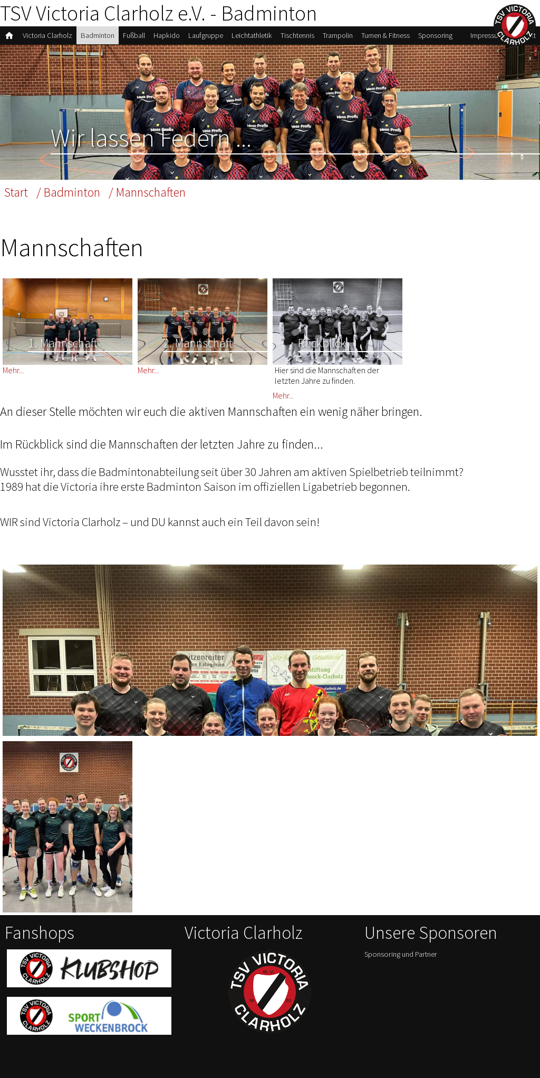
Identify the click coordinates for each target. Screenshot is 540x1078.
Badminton (97, 35)
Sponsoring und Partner (400, 954)
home (9, 36)
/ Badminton (68, 192)
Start (16, 192)
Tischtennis (297, 35)
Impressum (487, 35)
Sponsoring (435, 35)
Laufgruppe (205, 35)
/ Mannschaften (147, 192)
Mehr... (13, 370)
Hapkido (166, 35)
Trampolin (338, 35)
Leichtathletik (252, 35)
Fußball (134, 35)
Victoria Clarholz (47, 35)
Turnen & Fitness (385, 35)
